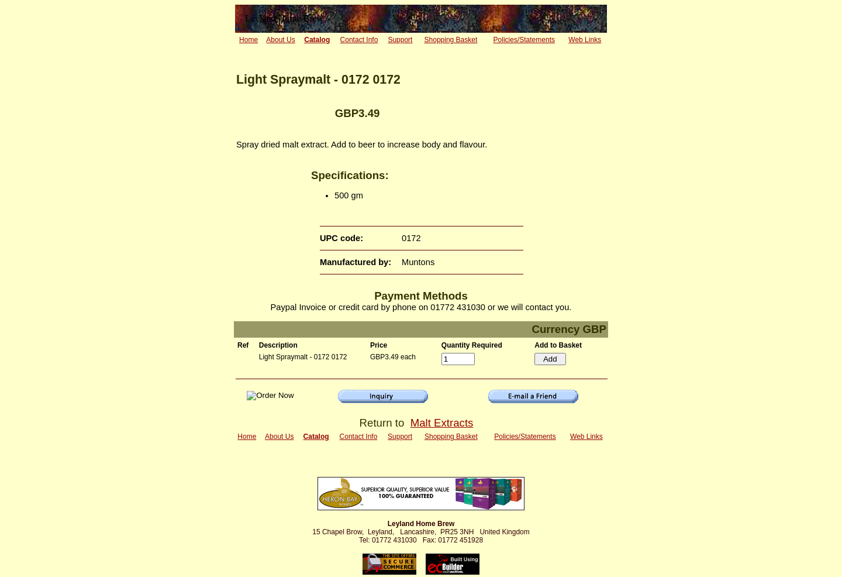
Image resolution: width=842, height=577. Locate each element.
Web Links (584, 40)
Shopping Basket (451, 40)
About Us (280, 40)
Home (248, 40)
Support (400, 40)
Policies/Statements (524, 40)
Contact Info (359, 40)
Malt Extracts (442, 423)
